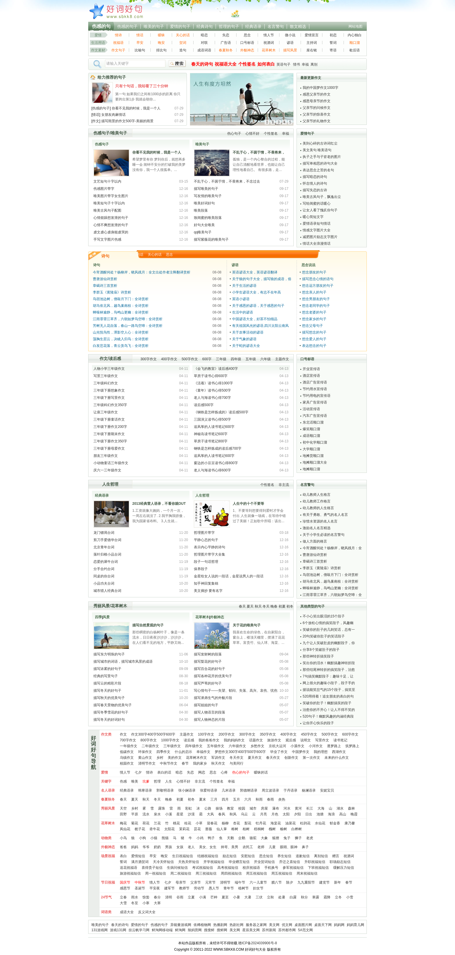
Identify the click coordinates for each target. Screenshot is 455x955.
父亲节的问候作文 (317, 108)
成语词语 (204, 50)
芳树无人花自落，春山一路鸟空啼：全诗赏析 (127, 326)
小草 (199, 823)
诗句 (105, 256)
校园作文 (127, 763)
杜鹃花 (305, 823)
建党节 (324, 882)
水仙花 (320, 823)
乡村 (159, 758)
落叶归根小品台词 (107, 554)
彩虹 (188, 808)
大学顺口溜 (311, 449)
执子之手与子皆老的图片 (322, 157)
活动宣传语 (311, 409)
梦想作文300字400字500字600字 (240, 752)
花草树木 (269, 50)
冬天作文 (236, 758)
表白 (123, 856)
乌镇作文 (127, 758)
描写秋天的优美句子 (109, 698)
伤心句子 (234, 133)
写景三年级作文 (105, 376)
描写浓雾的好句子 (107, 669)
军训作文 (218, 758)
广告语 (226, 43)
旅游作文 (274, 740)
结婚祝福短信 (207, 856)
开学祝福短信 (213, 862)
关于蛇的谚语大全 (246, 346)
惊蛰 (145, 897)
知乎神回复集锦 (206, 583)
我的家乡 (200, 763)
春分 (157, 897)
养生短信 (284, 856)
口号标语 (247, 43)
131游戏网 (99, 930)
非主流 (284, 485)
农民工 (248, 847)
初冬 (289, 606)
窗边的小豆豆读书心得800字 (216, 463)
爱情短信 (138, 856)
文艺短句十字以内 (107, 181)
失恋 (225, 35)
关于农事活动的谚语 (247, 332)
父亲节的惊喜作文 (317, 114)
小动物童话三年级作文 (110, 463)
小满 (202, 897)
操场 (219, 808)
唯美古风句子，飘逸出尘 (322, 197)
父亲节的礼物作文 (317, 121)
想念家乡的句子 (314, 319)
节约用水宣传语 (315, 389)
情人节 (268, 35)
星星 (179, 814)
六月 (247, 799)
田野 (123, 814)
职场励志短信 (340, 862)
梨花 (247, 823)
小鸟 (123, 838)
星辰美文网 (251, 930)
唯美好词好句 (204, 203)
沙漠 (191, 814)
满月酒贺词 (140, 862)
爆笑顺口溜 (311, 429)
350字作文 (268, 734)
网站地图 (355, 26)
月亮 (263, 814)
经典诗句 (204, 26)
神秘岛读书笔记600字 (211, 434)
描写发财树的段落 (208, 654)
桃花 (176, 823)
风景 (106, 617)
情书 (296, 64)
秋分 (304, 897)
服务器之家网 (256, 925)
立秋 (270, 897)
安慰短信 (248, 856)
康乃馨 (349, 823)
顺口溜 (354, 43)
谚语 (290, 43)
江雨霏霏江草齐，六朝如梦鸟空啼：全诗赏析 (127, 319)
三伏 (259, 897)
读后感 (115, 358)
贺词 (182, 43)
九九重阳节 (306, 882)
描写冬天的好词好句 (109, 720)
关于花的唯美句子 (247, 625)
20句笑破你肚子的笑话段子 (324, 636)
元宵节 (210, 882)
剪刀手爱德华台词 (107, 540)
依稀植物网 (202, 925)
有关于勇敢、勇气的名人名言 (325, 515)
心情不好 (252, 133)
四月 (225, 799)
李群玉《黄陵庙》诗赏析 (112, 292)
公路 (207, 808)
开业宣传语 (311, 369)
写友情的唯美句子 (208, 196)
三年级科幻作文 (105, 383)
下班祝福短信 (318, 868)
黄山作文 (145, 758)
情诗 (118, 35)
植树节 (243, 888)
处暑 (281, 897)
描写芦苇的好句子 (208, 683)
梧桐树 (259, 829)
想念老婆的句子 (314, 312)
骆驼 (253, 838)
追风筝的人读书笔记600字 (214, 427)
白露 (293, 897)
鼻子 (305, 847)
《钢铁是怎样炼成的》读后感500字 (221, 412)
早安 (139, 43)
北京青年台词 (103, 547)
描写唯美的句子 (206, 189)
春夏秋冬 (226, 50)
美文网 (274, 925)
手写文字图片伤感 (107, 239)
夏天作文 (255, 758)
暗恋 (204, 35)
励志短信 (229, 856)
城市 (253, 808)
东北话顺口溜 (313, 422)
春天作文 (273, 758)
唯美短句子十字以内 (109, 203)
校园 (241, 808)
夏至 (225, 897)
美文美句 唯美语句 (317, 150)
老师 (260, 847)
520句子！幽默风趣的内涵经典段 (328, 716)
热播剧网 (220, 925)
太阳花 (169, 829)
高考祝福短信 (227, 868)
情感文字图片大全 (317, 230)
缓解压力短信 (343, 868)
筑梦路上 (352, 746)
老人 (191, 847)
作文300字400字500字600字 (153, 734)
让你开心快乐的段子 (318, 723)
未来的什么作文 (336, 758)
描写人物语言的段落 (209, 712)
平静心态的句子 (206, 540)
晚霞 (354, 814)
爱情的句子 (180, 26)
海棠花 (275, 823)
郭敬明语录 (165, 790)
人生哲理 (110, 484)
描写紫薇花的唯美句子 (211, 239)
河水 (287, 808)
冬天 (266, 606)
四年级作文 (194, 746)
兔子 (287, 838)
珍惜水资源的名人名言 (320, 521)
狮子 (298, 838)
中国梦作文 (300, 752)
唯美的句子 (154, 26)
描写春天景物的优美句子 (112, 705)
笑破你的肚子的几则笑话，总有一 (329, 630)
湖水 (340, 808)
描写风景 (290, 50)
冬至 (134, 903)
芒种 (213, 897)
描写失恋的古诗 (315, 190)
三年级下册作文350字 (110, 441)
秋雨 (259, 799)
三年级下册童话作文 (109, 419)
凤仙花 (125, 829)
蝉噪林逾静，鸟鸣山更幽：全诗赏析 (121, 312)
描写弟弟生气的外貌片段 (213, 698)
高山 (342, 814)
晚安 (161, 43)
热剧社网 (236, 925)
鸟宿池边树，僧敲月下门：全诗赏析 (121, 299)
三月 (213, 799)
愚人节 (214, 888)
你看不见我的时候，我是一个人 (136, 108)
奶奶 (157, 847)
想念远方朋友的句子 (317, 286)
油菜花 (290, 823)
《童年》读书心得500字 (212, 390)
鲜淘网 (180, 930)
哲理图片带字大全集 (209, 554)
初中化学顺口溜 (315, 442)
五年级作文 (215, 746)
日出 (308, 814)
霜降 (327, 897)
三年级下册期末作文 (109, 434)
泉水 (157, 814)
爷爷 (145, 847)
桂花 (187, 823)
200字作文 (227, 734)
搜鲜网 (222, 930)
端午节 (240, 882)
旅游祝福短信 (130, 873)
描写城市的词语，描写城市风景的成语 (123, 662)
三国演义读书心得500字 (212, 419)
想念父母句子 (312, 326)
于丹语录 (290, 790)
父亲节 (195, 882)
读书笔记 (340, 740)
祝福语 (118, 43)
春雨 (270, 799)
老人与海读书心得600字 (212, 470)
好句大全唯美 (204, 225)
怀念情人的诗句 (315, 183)
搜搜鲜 (209, 930)
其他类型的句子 (312, 606)
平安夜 (154, 888)
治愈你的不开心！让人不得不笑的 (329, 710)
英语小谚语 (241, 299)
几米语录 (229, 790)
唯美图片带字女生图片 (110, 196)
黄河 (298, 808)
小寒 (145, 903)
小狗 (142, 838)
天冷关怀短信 (163, 862)
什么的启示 (183, 752)
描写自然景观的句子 (148, 625)
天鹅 (230, 838)
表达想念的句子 (314, 346)
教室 (230, 808)
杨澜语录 (309, 790)
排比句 (161, 50)
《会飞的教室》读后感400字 (216, 369)
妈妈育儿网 (355, 925)
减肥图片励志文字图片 (320, 237)
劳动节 (199, 888)
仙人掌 (221, 829)
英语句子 (283, 64)
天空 (123, 808)
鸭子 (211, 838)
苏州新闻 (269, 930)
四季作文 (163, 752)
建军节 (169, 888)
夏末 (202, 799)
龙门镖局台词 (103, 533)
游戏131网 (118, 930)
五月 (236, 799)
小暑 (236, 897)
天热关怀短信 (188, 862)
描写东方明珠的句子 (109, 654)
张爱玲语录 (208, 790)
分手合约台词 (103, 569)
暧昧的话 (261, 772)
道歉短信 (303, 856)
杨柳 (225, 823)
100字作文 (206, 734)
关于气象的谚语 (244, 339)
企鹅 (241, 838)
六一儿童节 (258, 882)
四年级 (236, 359)
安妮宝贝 (327, 790)
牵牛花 (154, 829)
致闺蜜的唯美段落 (208, 218)
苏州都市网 (287, 930)
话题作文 (256, 740)
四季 (98, 617)
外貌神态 (247, 50)
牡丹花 (261, 823)
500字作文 (190, 359)
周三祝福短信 (206, 873)
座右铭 (311, 50)
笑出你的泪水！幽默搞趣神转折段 (329, 663)
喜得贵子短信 (152, 868)
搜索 (177, 63)
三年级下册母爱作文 (109, 448)
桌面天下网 (323, 925)
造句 (182, 50)
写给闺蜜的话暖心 (317, 203)
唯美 (134, 781)
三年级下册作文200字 (110, 427)
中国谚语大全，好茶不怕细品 (254, 319)
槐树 (272, 829)
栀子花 (140, 829)
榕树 (234, 829)
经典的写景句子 (105, 676)
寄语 (333, 50)
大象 (264, 838)
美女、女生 (207, 847)
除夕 (289, 882)
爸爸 (123, 847)
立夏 (191, 897)
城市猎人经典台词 (107, 591)
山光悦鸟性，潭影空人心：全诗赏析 (121, 332)
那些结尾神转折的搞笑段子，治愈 (329, 670)
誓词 (333, 43)
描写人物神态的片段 (209, 720)
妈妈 (134, 847)
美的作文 (175, 758)
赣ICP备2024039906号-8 (257, 943)
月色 (274, 814)
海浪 (331, 814)
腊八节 (276, 882)
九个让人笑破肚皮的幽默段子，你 (329, 643)
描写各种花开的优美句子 (213, 676)
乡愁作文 (257, 746)
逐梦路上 (334, 746)
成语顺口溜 (311, 436)
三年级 (221, 359)
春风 (221, 814)
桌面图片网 (303, 925)
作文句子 (118, 50)
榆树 (283, 829)
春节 (185, 763)
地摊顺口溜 (311, 469)
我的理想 (321, 752)
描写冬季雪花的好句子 (110, 712)
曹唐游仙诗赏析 (105, 279)
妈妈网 (339, 925)
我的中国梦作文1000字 (320, 88)
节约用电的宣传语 (317, 396)
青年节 (228, 888)
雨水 (134, 897)
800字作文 (148, 740)
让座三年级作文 (105, 412)
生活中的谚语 (242, 312)
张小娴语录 (187, 790)
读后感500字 (204, 405)
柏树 (246, 829)
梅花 (123, 823)
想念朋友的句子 (314, 272)
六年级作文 (237, 746)
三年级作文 (172, 746)
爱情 (98, 35)
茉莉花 (184, 829)
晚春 (273, 606)
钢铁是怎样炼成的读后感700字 (217, 448)
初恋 (333, 35)
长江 (309, 808)
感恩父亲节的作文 (317, 94)
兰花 (157, 823)
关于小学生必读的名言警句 (323, 535)
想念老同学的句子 (316, 306)
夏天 (250, 606)
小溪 (168, 814)
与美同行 (236, 763)
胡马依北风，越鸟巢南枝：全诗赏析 (121, 306)
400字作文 (169, 359)
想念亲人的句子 (314, 292)
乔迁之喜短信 (289, 862)
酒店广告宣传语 (315, 382)
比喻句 (140, 50)
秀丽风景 (101, 605)
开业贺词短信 (264, 862)
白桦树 (296, 829)
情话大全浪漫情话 (317, 244)
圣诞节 (140, 888)
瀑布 (275, 808)
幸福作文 (203, 752)
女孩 (179, 847)
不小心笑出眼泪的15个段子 (324, 616)
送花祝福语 (128, 868)
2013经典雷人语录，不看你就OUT (159, 504)
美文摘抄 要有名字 (208, 591)
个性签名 (271, 133)
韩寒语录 (145, 790)
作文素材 (98, 50)
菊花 (134, 823)
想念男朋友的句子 (316, 299)
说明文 (305, 740)
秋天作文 (218, 763)
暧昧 (161, 35)
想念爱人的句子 (314, 339)
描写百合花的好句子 (209, 669)
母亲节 (181, 882)
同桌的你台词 (103, 576)
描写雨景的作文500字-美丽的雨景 (127, 121)
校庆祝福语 (251, 868)
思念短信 (266, 856)
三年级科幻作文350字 (110, 405)
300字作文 (148, 359)
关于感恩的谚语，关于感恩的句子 (258, 306)
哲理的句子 (229, 26)
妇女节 (258, 888)
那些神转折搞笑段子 (318, 656)
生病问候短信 (177, 868)
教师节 (184, 888)
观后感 (291, 740)
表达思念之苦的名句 (318, 170)
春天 (242, 606)
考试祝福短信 (202, 868)
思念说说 (308, 265)
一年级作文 (128, 746)
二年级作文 (150, 746)
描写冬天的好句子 (107, 691)
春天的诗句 (120, 925)
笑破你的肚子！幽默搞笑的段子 (327, 703)
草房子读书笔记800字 (211, 441)
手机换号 (271, 868)
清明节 (225, 882)
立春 (123, 897)
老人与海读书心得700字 (212, 398)
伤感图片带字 (103, 189)
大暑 (247, 897)
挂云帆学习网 (139, 930)
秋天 (258, 606)
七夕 (138, 772)
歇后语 (354, 50)
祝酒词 (268, 43)
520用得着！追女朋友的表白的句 (328, 696)
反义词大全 (147, 912)
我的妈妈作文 (234, 740)
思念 (247, 35)
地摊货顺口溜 (313, 456)
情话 (139, 35)
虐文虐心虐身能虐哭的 (110, 232)
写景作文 (322, 740)
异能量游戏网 (180, 925)
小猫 (153, 838)
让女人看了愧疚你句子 (320, 210)
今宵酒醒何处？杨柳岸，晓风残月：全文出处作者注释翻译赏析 (141, 272)
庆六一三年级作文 (107, 470)
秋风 (233, 814)
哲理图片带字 (204, 533)
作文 (95, 121)
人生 (168, 781)
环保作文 (145, 752)
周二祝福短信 (180, 873)
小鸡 (199, 838)
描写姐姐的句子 (206, 705)
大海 (320, 808)
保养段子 (201, 569)
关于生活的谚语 (244, 286)
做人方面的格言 (315, 541)
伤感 (123, 781)
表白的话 (136, 255)
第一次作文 (311, 758)
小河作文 (316, 746)
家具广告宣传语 (315, 402)
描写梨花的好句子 (208, 662)
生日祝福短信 (182, 856)
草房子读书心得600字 (211, 376)
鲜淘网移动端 (162, 930)
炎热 (281, 799)
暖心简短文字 (313, 217)
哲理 (157, 781)
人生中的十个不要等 (248, 504)
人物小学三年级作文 (109, 369)
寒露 (315, 897)
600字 (207, 359)
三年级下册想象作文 (109, 390)
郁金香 (335, 823)
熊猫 (165, 838)
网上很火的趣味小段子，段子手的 (329, 683)
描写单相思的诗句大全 (320, 163)
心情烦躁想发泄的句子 (110, 218)
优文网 (287, 925)
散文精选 (298, 26)
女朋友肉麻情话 (113, 115)
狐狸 (275, 838)
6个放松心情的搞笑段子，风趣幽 (328, 623)
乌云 (244, 814)
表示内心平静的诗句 (209, 547)
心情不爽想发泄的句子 (110, 225)
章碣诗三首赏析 (105, 286)
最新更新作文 (310, 78)
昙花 (197, 829)
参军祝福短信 (293, 868)
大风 (210, 814)
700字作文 (128, 740)
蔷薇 (208, 829)
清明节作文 (147, 763)
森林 (351, 808)
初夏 (282, 606)
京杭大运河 (277, 746)
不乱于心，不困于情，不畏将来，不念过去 (227, 181)
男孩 (168, 847)
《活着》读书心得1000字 (213, 383)
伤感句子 (101, 133)
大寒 (157, 903)
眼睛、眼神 (288, 847)
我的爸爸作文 (208, 740)
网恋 (201, 772)
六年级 (265, 359)
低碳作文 (127, 752)
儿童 (272, 847)
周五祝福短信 (256, 873)
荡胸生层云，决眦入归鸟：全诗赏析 (121, 339)
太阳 (286, 814)
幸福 (305, 64)
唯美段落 (201, 210)
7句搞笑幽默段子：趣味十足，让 (328, 676)
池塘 (320, 814)
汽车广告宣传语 (315, 416)
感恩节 (125, 888)
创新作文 (291, 758)
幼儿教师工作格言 (317, 501)
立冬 (338, 897)
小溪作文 (297, 746)
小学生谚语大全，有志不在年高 (256, 292)
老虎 (309, 838)
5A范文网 (305, 930)
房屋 (264, 808)
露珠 (161, 808)
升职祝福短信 (314, 862)
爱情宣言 (312, 35)
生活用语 (98, 43)
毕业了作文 (279, 752)
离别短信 (321, 856)
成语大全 (127, 912)
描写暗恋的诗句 (315, 177)
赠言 (335, 856)
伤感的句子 (127, 26)
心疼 (224, 772)
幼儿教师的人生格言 (318, 508)
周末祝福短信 (307, 873)
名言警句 (276, 26)
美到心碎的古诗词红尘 (320, 143)
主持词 (311, 43)
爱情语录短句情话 (317, 223)
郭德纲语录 (248, 790)
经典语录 (253, 26)
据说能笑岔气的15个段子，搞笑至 (329, 690)
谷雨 (179, 897)
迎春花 (212, 823)
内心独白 (355, 35)
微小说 (290, 35)
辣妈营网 (195, 930)
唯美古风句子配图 (107, 210)
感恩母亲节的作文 (317, 101)
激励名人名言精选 (317, 528)
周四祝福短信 (231, 873)
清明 (168, 897)
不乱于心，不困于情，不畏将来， (259, 152)
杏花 (236, 823)
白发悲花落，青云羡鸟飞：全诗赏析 (121, 346)
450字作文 (309, 734)
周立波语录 (270, 790)
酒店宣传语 (311, 376)
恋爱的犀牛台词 (105, 562)
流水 (145, 814)
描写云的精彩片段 (107, 683)
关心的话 (183, 35)
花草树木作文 (196, 758)
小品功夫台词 (103, 583)
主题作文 (282, 359)
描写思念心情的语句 (317, 279)
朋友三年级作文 (105, 456)
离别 (313, 64)
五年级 (250, 359)
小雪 (349, 897)
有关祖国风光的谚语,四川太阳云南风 (260, 326)
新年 (337, 882)
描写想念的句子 (314, 332)
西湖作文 (339, 752)
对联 (204, 43)
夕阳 (297, 814)
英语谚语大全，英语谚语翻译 (254, 272)
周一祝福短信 (155, 873)
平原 (134, 814)
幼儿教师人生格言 (317, 495)
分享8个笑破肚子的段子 (321, 650)
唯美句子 (119, 133)
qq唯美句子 (203, 232)
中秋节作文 (168, 763)
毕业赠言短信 (239, 862)
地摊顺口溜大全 (315, 462)
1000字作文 (170, 740)
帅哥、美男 (229, 847)
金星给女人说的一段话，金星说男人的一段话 (228, 576)
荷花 (145, 823)
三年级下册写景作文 (109, 398)
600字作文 (350, 734)
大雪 (123, 903)
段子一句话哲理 (206, 562)
